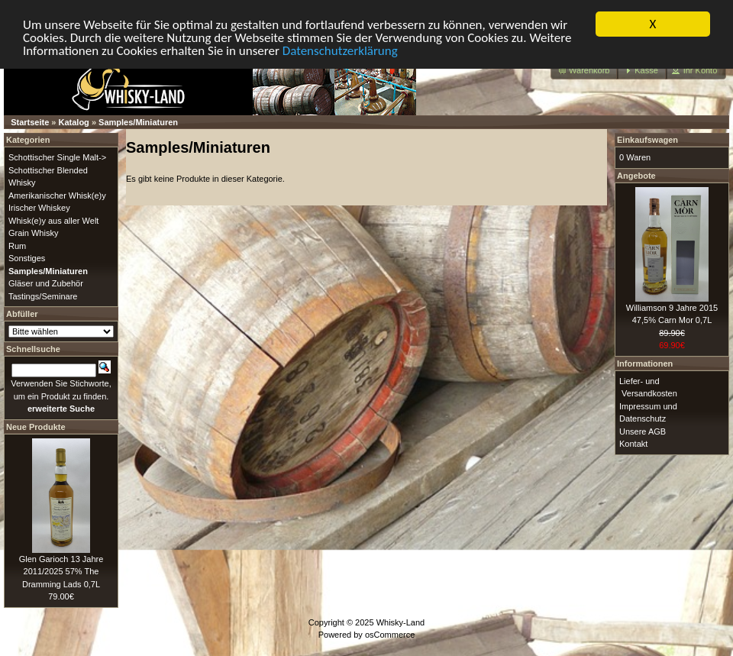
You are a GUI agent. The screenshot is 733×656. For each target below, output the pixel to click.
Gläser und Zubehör (45, 283)
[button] (584, 70)
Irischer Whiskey (39, 207)
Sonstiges (26, 258)
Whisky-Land (400, 621)
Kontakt (633, 443)
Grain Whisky (33, 233)
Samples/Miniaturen (138, 122)
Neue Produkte (36, 426)
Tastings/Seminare (43, 295)
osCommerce (390, 634)
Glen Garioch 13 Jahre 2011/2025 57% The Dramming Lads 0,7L (61, 571)
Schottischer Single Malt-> (57, 157)
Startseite (30, 122)
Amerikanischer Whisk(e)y (57, 194)
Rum (17, 245)
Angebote (636, 174)
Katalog (74, 122)
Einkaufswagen (647, 139)
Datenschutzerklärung (340, 50)
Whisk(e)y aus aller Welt (53, 220)
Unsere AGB (642, 430)
